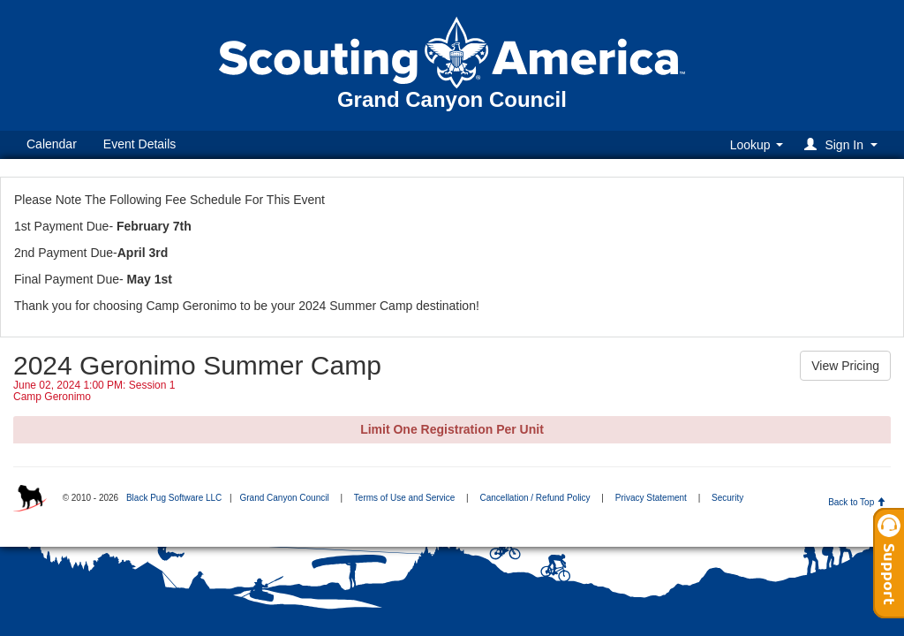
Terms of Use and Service (405, 498)
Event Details (139, 144)
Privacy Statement (651, 498)
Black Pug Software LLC (174, 498)
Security (727, 498)
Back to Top (856, 502)
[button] (843, 144)
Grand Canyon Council (283, 498)
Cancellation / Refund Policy (535, 498)
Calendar (51, 144)
